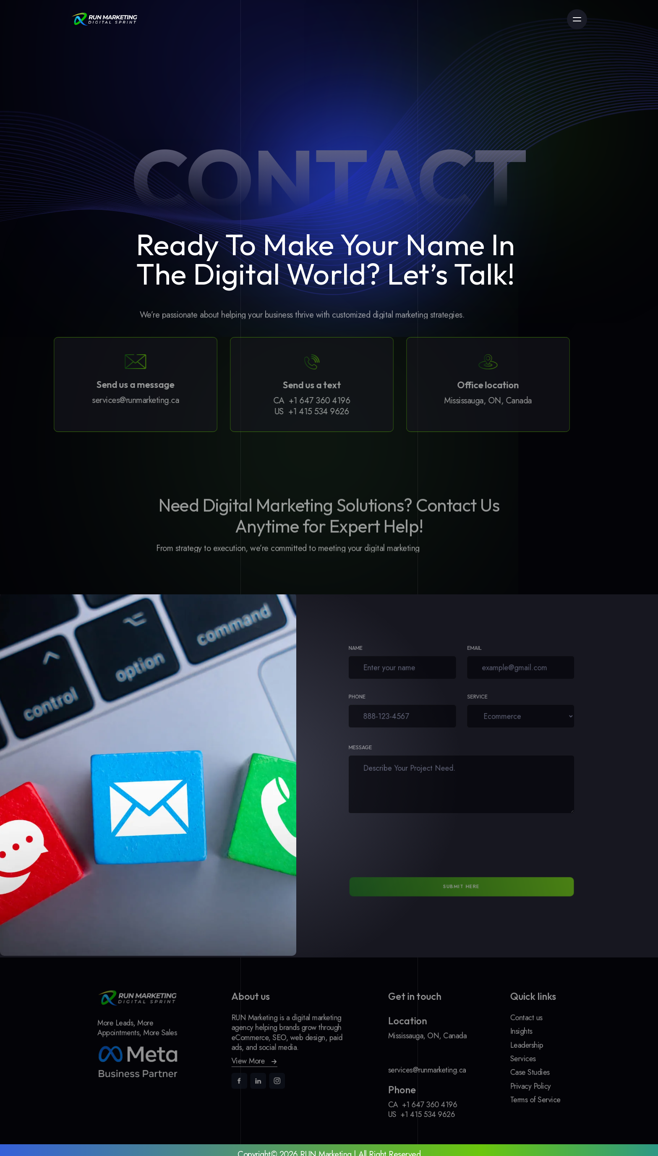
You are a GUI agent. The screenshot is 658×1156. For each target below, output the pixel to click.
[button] (264, 1060)
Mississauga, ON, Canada (468, 400)
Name (369, 650)
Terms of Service (509, 1093)
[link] (104, 19)
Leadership (501, 1046)
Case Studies (504, 1070)
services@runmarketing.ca (116, 400)
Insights (496, 1034)
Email (472, 650)
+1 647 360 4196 (300, 401)
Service (475, 698)
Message (373, 751)
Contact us (501, 1022)
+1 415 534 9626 (299, 411)
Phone (370, 698)
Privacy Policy (504, 1082)
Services (498, 1058)
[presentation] (399, 842)
